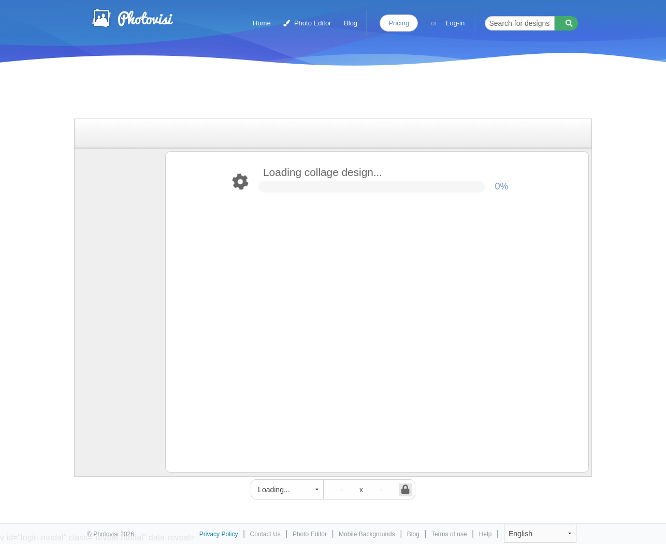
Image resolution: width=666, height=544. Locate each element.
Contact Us (265, 534)
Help (485, 534)
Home (262, 23)
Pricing (398, 23)
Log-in (455, 23)
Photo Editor (307, 23)
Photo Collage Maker (132, 18)
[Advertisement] (322, 94)
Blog (350, 23)
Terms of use (449, 534)
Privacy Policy (218, 534)
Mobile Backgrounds (367, 534)
